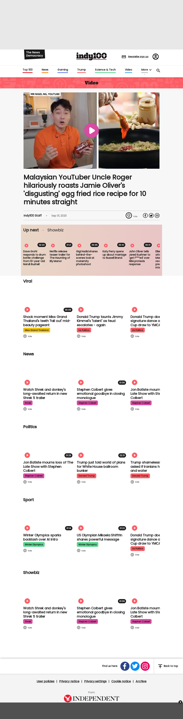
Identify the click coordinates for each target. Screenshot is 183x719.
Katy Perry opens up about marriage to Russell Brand (114, 255)
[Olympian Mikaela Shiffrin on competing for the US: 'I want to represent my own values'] (102, 517)
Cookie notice (121, 681)
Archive (141, 681)
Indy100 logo (91, 56)
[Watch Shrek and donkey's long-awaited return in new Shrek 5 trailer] (48, 372)
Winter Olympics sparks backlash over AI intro (42, 537)
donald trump (86, 475)
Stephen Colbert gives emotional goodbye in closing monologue (101, 393)
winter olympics (34, 544)
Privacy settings (95, 681)
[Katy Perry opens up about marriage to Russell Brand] (115, 241)
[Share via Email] (157, 215)
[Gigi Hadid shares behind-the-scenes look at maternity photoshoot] (88, 241)
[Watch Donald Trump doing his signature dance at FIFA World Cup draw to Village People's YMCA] (155, 299)
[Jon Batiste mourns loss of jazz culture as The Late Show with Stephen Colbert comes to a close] (155, 372)
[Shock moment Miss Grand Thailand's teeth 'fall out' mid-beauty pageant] (48, 299)
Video (128, 70)
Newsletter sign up (138, 56)
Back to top (168, 666)
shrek (28, 403)
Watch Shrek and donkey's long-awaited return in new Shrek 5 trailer (45, 393)
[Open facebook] (125, 666)
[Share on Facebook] (145, 215)
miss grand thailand (37, 330)
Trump (81, 70)
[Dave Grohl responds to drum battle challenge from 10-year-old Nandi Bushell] (35, 241)
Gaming (63, 70)
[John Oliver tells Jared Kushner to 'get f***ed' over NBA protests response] (141, 241)
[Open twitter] (135, 666)
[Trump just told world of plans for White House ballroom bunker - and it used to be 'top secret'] (102, 445)
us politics (83, 330)
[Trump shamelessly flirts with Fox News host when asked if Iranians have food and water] (155, 445)
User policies (45, 681)
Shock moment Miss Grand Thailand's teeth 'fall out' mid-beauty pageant (47, 320)
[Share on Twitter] (151, 215)
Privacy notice (69, 681)
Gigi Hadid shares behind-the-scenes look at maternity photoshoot (87, 258)
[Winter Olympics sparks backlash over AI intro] (48, 517)
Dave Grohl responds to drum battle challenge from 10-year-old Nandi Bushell (34, 258)
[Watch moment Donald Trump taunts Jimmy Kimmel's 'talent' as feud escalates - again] (102, 299)
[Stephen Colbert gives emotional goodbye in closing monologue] (102, 372)
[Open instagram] (145, 666)
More (144, 70)
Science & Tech (105, 70)
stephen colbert (87, 403)
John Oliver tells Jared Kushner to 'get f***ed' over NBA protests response (139, 258)
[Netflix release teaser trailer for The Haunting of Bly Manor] (62, 241)
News (45, 70)
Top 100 (28, 70)
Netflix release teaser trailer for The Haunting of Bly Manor (60, 256)
